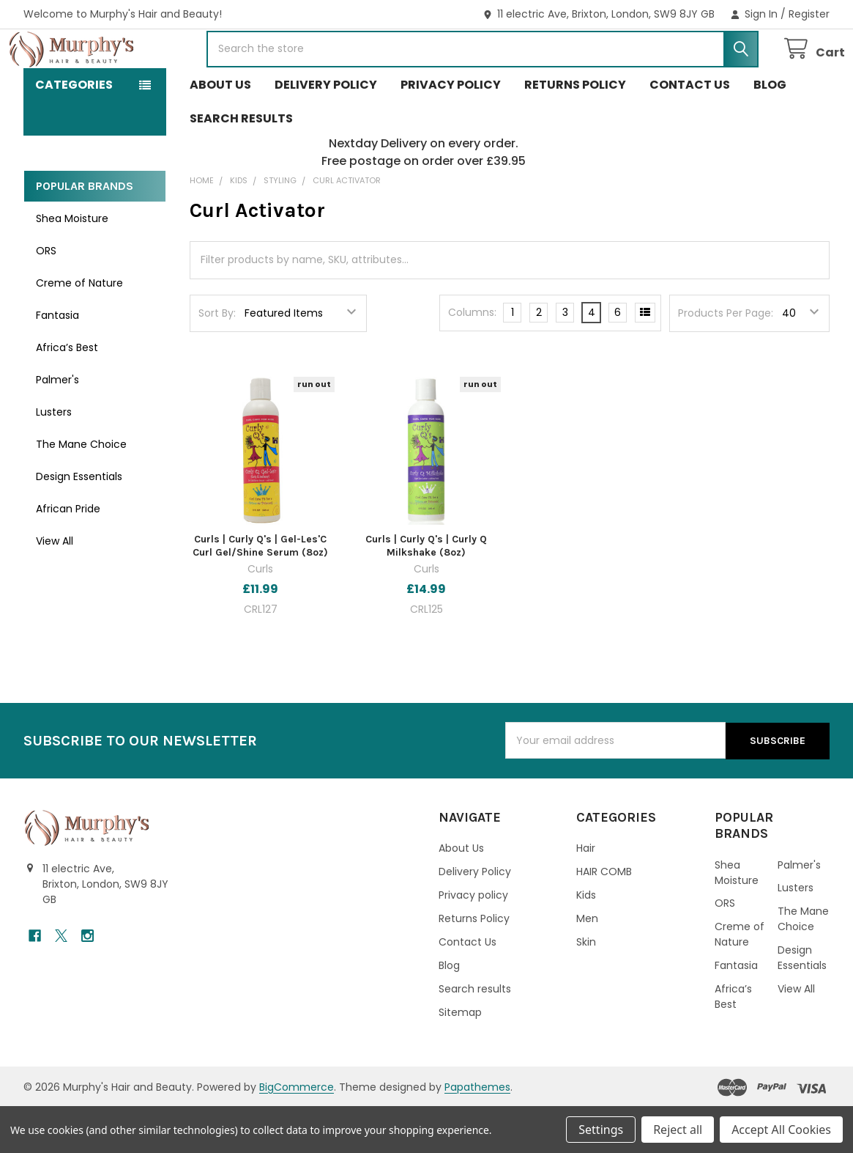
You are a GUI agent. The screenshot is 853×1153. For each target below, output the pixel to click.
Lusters (54, 456)
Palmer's (57, 424)
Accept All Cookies (781, 1129)
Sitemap (460, 1057)
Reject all (677, 1129)
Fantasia (57, 360)
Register (809, 14)
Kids (586, 939)
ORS (46, 295)
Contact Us (689, 129)
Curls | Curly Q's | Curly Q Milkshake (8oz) (426, 590)
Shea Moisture (72, 263)
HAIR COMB (604, 916)
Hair (585, 892)
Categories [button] (74, 129)
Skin (586, 986)
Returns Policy (575, 129)
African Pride (68, 553)
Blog (769, 129)
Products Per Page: (725, 357)
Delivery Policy (326, 129)
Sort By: (217, 357)
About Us (220, 129)
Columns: (472, 357)
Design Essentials (79, 521)
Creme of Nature (79, 327)
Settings (600, 1129)
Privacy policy (451, 129)
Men (587, 963)
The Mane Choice (81, 489)
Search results (241, 163)
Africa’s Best (67, 392)
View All (54, 585)
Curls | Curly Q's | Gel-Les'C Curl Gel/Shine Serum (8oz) (260, 590)
